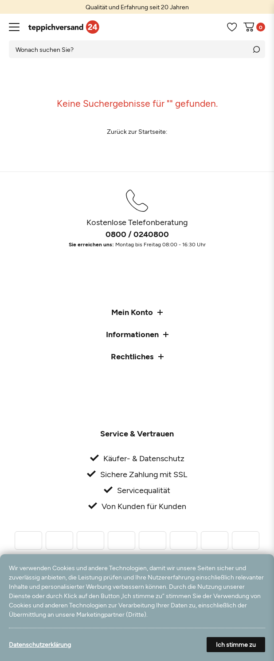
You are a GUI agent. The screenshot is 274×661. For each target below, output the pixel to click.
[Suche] (256, 49)
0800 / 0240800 (137, 234)
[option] (137, 7)
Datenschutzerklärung (40, 644)
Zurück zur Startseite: (137, 131)
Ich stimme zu (236, 644)
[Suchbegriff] (128, 49)
